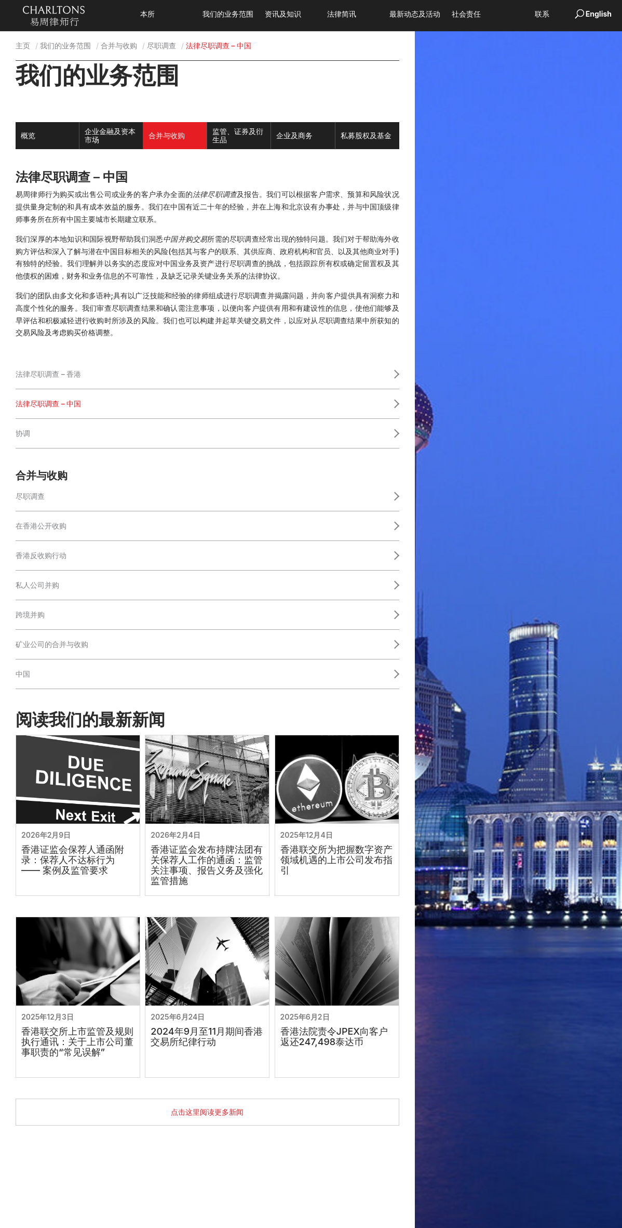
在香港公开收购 (41, 525)
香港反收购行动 (41, 555)
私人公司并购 (37, 584)
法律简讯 (341, 14)
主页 (23, 45)
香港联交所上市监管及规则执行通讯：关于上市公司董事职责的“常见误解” (77, 1042)
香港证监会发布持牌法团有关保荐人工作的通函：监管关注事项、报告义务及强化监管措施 (207, 865)
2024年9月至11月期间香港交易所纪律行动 (207, 1036)
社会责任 (466, 14)
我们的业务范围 (227, 14)
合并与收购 (119, 45)
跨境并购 (30, 614)
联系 (542, 14)
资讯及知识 (283, 14)
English (599, 13)
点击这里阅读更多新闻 (207, 1111)
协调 (23, 433)
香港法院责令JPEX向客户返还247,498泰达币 (334, 1036)
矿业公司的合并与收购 (52, 644)
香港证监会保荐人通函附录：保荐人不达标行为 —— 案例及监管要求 (72, 860)
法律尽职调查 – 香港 (48, 373)
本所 (147, 14)
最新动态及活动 (414, 14)
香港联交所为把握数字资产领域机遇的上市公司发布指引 (336, 860)
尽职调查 (161, 45)
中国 (23, 673)
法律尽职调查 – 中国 (48, 403)
